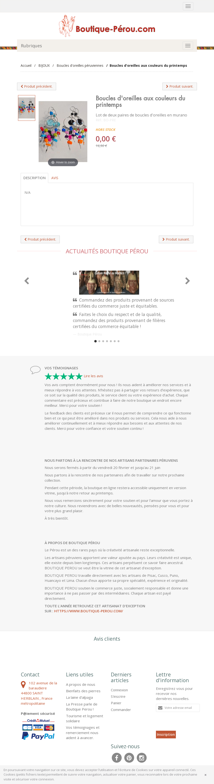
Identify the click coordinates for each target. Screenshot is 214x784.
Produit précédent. (37, 86)
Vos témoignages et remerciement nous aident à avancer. (83, 732)
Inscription (166, 734)
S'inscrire (118, 696)
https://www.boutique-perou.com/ (88, 610)
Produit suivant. (179, 86)
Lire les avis (93, 375)
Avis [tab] (54, 178)
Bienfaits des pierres (83, 690)
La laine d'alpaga (79, 697)
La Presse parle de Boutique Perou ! (81, 706)
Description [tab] (34, 178)
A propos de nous (80, 684)
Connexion (119, 689)
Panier (116, 702)
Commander (121, 709)
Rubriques (31, 46)
